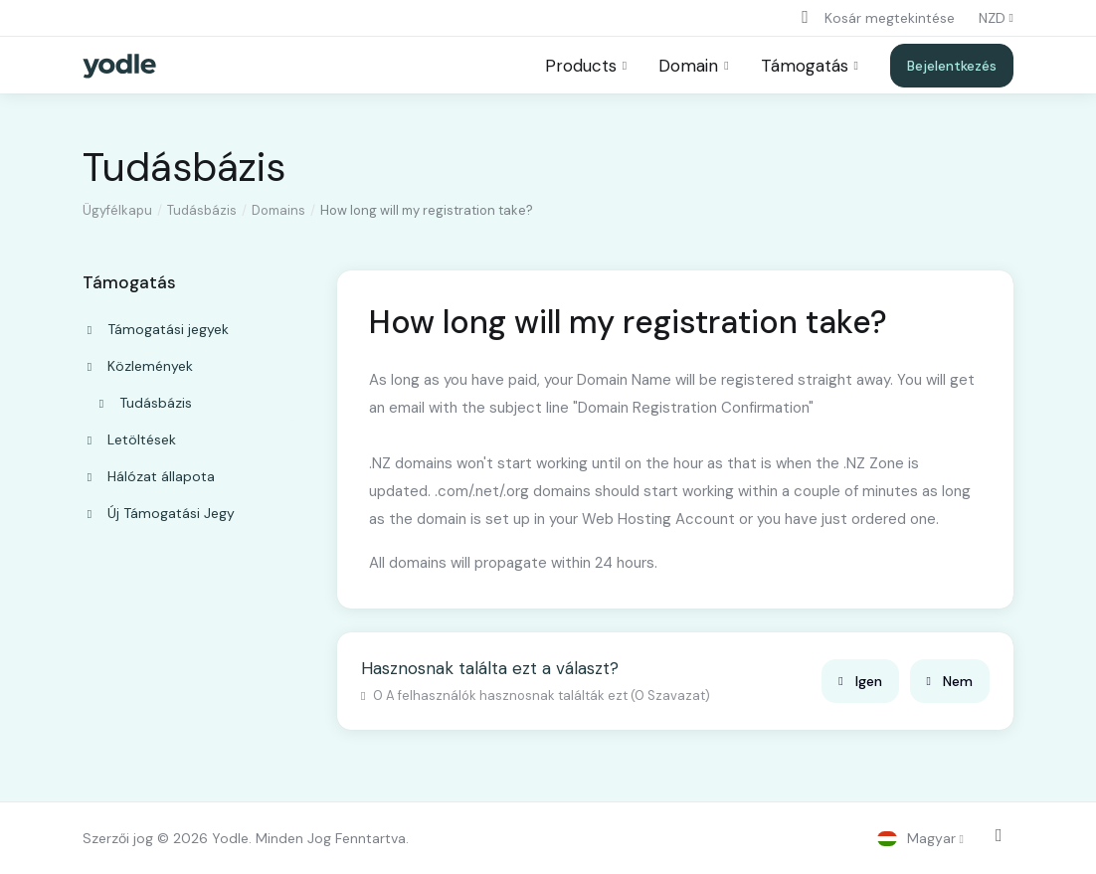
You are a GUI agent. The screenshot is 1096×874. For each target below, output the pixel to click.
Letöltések (130, 439)
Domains (278, 210)
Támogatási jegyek (156, 329)
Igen (859, 681)
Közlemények (138, 366)
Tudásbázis (202, 210)
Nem (950, 681)
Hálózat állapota (149, 476)
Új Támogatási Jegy (159, 513)
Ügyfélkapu (117, 210)
